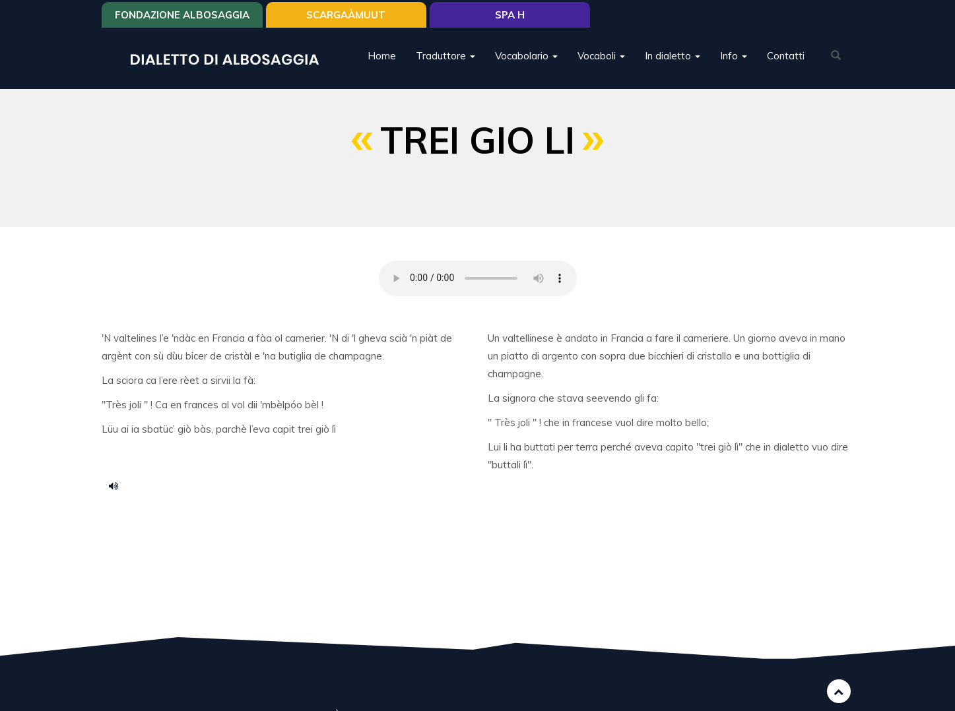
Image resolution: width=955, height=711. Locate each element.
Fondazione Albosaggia (182, 15)
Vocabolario (526, 55)
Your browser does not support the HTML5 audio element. (478, 278)
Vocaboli (601, 55)
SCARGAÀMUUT (345, 15)
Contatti (786, 55)
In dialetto (672, 55)
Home (382, 55)
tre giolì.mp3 (118, 485)
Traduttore (445, 55)
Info (733, 55)
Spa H (510, 15)
